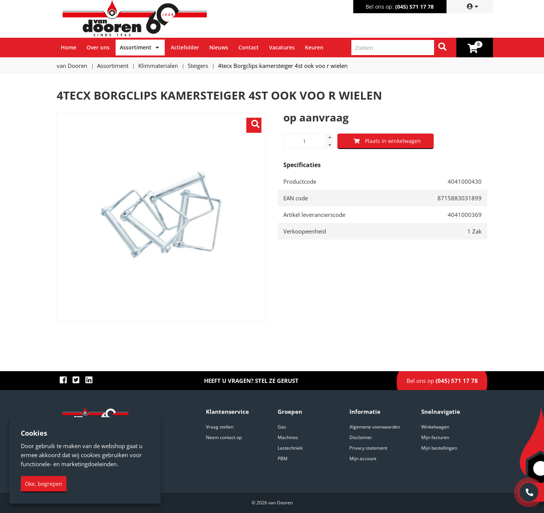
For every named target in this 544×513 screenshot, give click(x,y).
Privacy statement (368, 448)
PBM (282, 458)
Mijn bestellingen (439, 448)
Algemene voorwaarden (374, 427)
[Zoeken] (442, 47)
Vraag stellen (219, 427)
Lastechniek (290, 448)
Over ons (98, 47)
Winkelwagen (435, 427)
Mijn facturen (435, 437)
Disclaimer (360, 437)
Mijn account (362, 458)
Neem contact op (224, 437)
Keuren (314, 47)
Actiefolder (185, 47)
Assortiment (135, 47)
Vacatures (282, 47)
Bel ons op (442, 380)
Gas (282, 427)
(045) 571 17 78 (414, 6)
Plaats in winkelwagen (387, 140)
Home (68, 47)
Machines (288, 437)
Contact (248, 47)
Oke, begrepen (43, 483)
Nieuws (218, 47)
